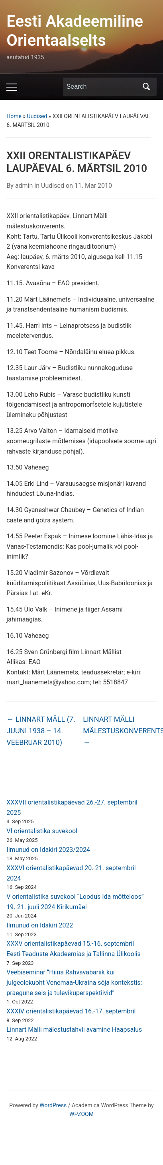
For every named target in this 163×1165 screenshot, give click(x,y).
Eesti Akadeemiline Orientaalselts (74, 31)
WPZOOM (81, 1114)
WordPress (53, 1105)
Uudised (37, 116)
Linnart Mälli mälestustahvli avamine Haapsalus (74, 1029)
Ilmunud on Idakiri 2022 (39, 925)
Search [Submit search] (147, 87)
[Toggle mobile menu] (11, 87)
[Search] (102, 87)
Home (14, 116)
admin (24, 185)
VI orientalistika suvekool (41, 831)
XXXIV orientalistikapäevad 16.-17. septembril (71, 1011)
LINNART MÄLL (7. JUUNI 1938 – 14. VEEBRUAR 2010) (40, 730)
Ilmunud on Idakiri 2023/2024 (48, 849)
